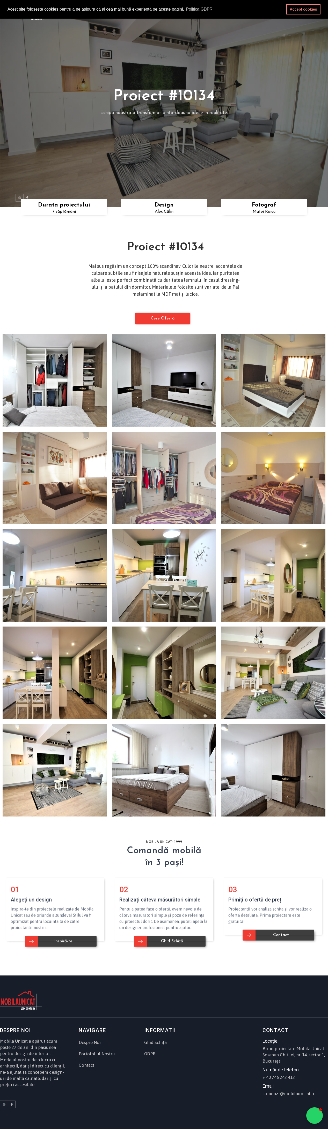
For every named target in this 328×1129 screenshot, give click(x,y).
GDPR (149, 1053)
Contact (86, 1065)
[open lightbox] (55, 380)
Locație (270, 1041)
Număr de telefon (281, 1069)
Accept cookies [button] (303, 9)
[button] (314, 1115)
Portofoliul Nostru (97, 1053)
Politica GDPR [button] (199, 9)
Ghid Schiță (155, 1042)
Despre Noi (90, 1042)
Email (268, 1086)
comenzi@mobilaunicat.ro (289, 1093)
